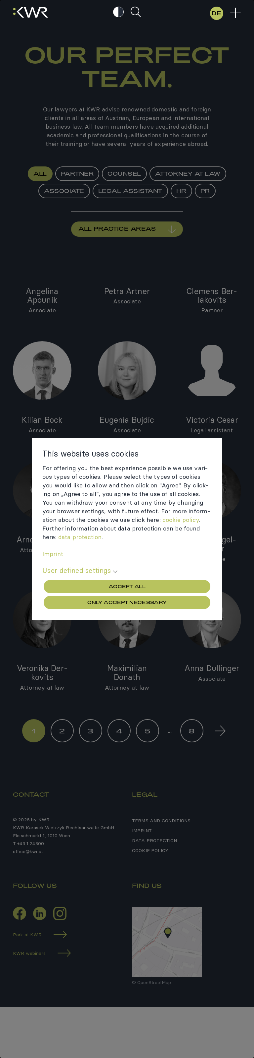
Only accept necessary (127, 602)
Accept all (127, 586)
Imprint (52, 554)
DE (216, 13)
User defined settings (76, 571)
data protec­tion (80, 537)
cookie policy (180, 520)
